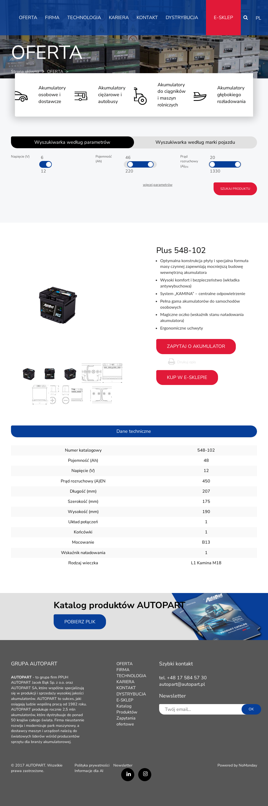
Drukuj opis (186, 362)
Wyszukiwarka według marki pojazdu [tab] (195, 142)
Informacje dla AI (89, 770)
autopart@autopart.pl (182, 684)
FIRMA (52, 17)
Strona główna (25, 71)
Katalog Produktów (126, 709)
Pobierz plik (79, 621)
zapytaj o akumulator (196, 346)
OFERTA (28, 17)
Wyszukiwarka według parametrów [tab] (72, 142)
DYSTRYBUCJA (182, 17)
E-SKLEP (223, 17)
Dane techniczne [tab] (133, 431)
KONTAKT (147, 17)
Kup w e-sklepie (187, 377)
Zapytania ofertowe (126, 721)
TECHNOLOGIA (84, 17)
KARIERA (119, 17)
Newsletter (122, 765)
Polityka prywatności (92, 765)
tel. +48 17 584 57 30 (183, 678)
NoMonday (248, 765)
